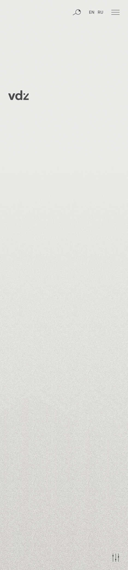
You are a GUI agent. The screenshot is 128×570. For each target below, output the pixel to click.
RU (100, 12)
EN (91, 12)
